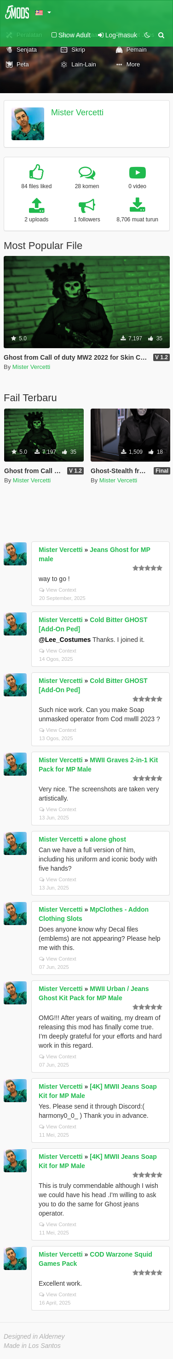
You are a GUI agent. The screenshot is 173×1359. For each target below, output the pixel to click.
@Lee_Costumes (65, 639)
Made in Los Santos (32, 1345)
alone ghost (108, 839)
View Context (57, 590)
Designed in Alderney (34, 1336)
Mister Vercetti (77, 112)
